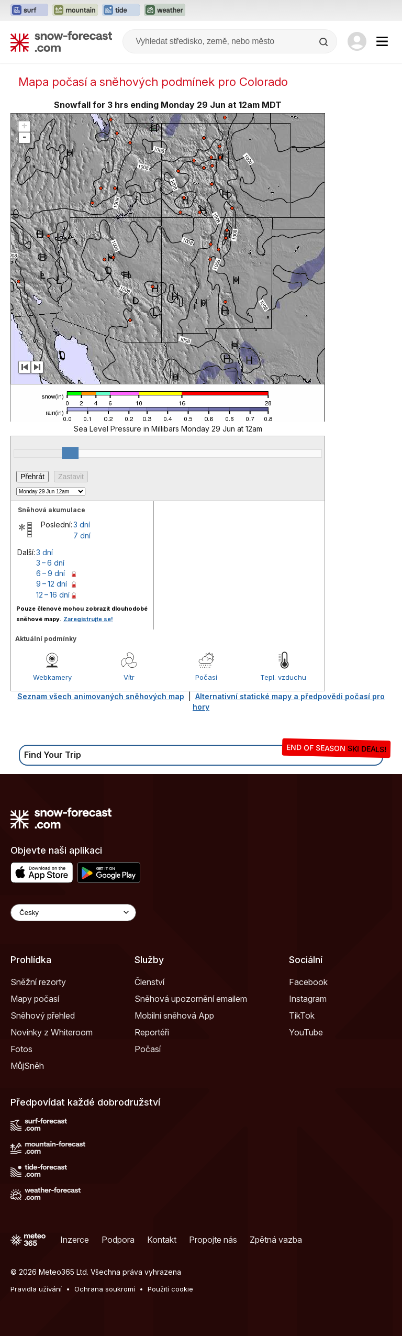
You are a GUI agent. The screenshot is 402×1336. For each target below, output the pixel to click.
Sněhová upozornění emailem (191, 998)
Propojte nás (213, 1239)
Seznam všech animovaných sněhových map (100, 696)
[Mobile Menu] (382, 41)
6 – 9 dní (50, 573)
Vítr (129, 677)
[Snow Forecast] (61, 41)
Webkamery (52, 677)
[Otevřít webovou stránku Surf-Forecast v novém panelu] (29, 10)
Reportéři (152, 1032)
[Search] (324, 42)
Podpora (118, 1239)
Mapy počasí (34, 998)
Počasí (206, 677)
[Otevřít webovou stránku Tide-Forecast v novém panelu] (121, 10)
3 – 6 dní (50, 562)
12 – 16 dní (53, 594)
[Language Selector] (73, 912)
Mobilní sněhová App (174, 1015)
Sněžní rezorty (38, 982)
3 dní (81, 524)
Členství (149, 982)
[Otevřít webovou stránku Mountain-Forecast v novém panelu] (75, 10)
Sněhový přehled (42, 1015)
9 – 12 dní (51, 583)
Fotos (21, 1049)
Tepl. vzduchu (283, 677)
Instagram (308, 998)
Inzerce (74, 1239)
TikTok (302, 1015)
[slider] (70, 453)
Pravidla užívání (36, 1289)
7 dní (82, 535)
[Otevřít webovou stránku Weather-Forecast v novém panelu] (164, 10)
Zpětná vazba (276, 1239)
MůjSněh (27, 1066)
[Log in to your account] (357, 41)
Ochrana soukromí (104, 1289)
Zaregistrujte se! (88, 619)
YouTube (306, 1032)
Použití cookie (170, 1289)
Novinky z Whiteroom (51, 1032)
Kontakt (161, 1239)
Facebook (308, 982)
